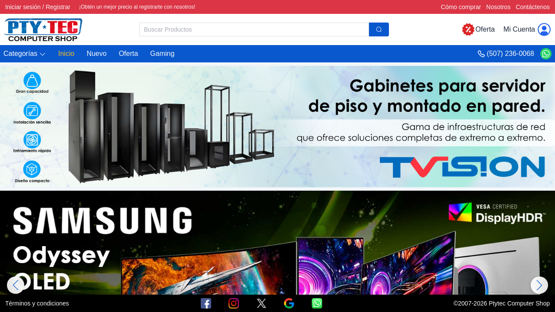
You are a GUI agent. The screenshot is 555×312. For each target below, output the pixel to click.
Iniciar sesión (23, 6)
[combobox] (264, 29)
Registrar (58, 6)
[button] (24, 54)
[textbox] (254, 29)
